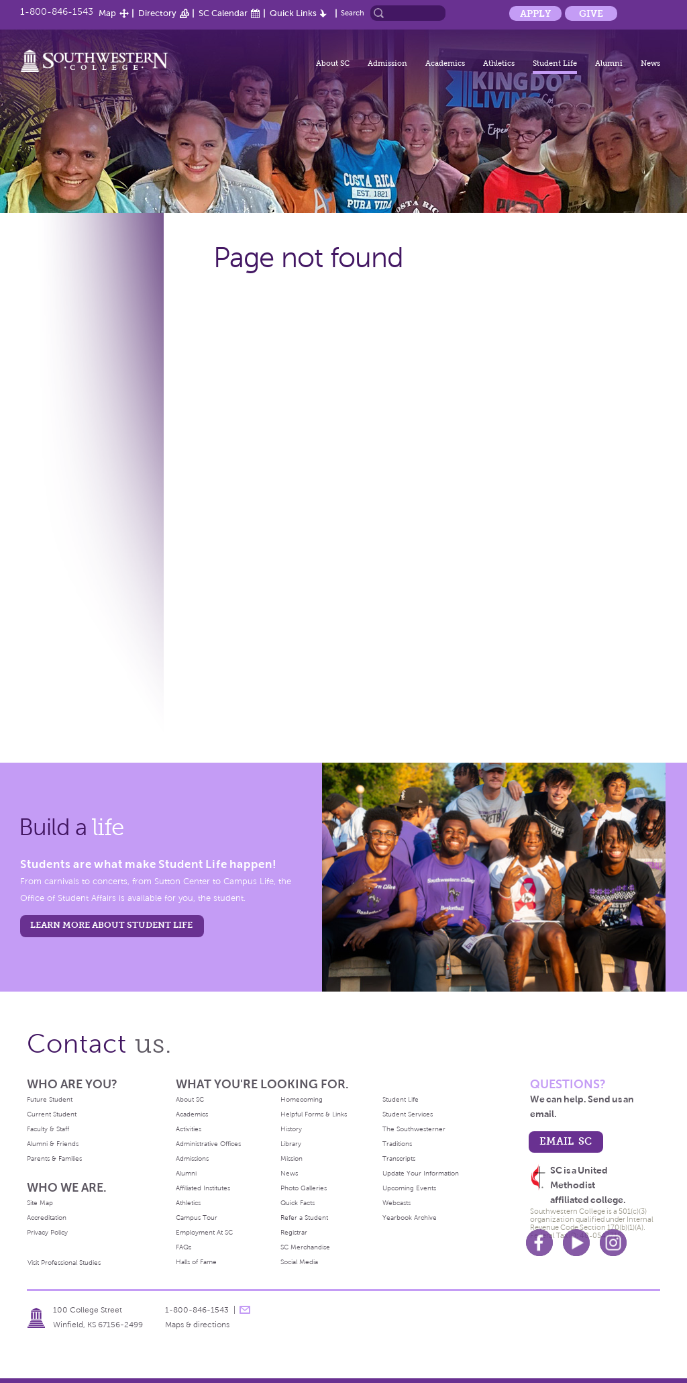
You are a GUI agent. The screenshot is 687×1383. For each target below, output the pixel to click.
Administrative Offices (208, 1143)
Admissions (192, 1158)
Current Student (51, 1114)
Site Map (40, 1202)
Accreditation (46, 1217)
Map (107, 13)
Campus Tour (196, 1217)
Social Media (299, 1262)
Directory (157, 13)
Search (352, 13)
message (245, 1310)
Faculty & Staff (48, 1129)
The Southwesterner (413, 1129)
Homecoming (301, 1099)
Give (591, 13)
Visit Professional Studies (64, 1262)
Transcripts (398, 1158)
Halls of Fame (196, 1262)
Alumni (609, 63)
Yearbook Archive (409, 1217)
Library (290, 1143)
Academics (445, 63)
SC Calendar (223, 13)
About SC (333, 63)
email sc (565, 1141)
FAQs (183, 1247)
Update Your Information (420, 1173)
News (650, 63)
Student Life (555, 63)
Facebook (539, 1242)
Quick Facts (297, 1202)
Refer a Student (304, 1217)
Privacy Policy (47, 1232)
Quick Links (293, 13)
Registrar (293, 1232)
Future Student (49, 1099)
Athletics (499, 63)
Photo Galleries (303, 1188)
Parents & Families (54, 1158)
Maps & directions (197, 1324)
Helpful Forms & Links (313, 1114)
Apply (535, 13)
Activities (188, 1129)
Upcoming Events (409, 1188)
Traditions (397, 1143)
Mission (291, 1158)
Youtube (576, 1242)
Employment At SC (204, 1232)
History (291, 1129)
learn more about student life (111, 925)
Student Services (407, 1114)
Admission (387, 63)
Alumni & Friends (52, 1143)
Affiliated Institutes (203, 1188)
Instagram (613, 1242)
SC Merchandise (305, 1247)
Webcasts (396, 1202)
